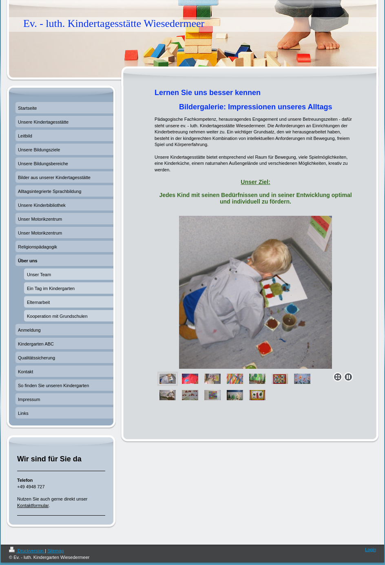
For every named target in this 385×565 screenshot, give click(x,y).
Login (370, 549)
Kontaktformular (33, 505)
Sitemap (55, 550)
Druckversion (27, 550)
